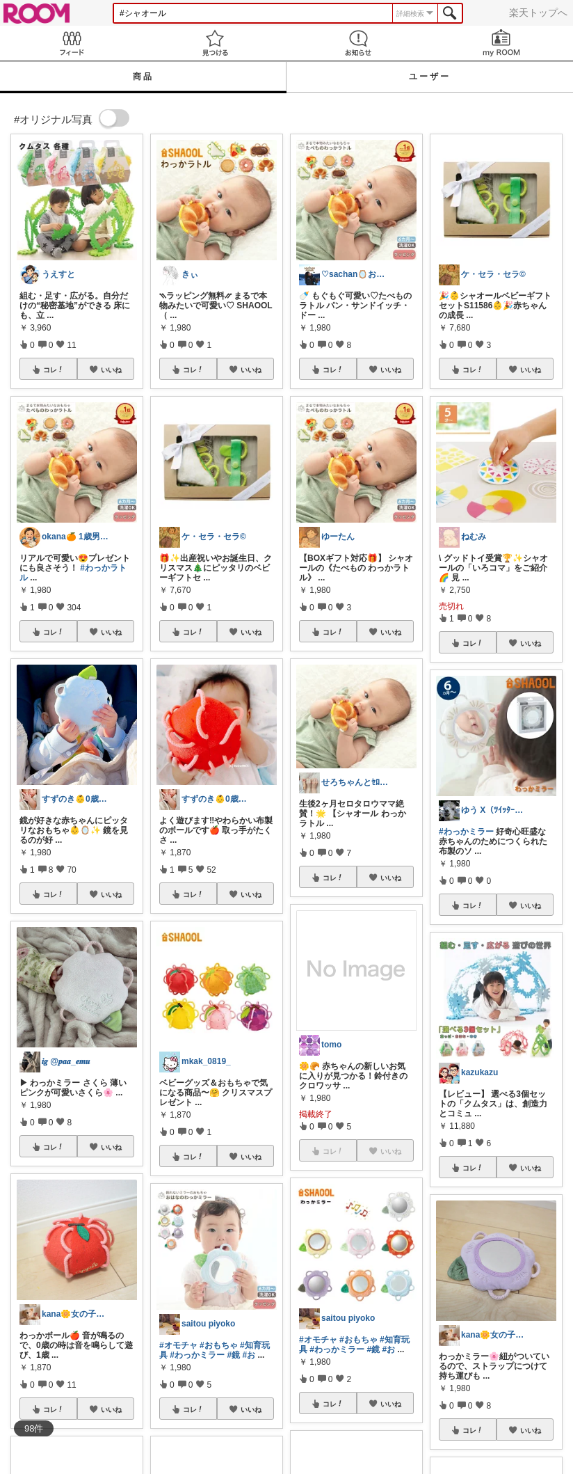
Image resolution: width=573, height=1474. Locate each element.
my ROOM (501, 43)
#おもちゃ (219, 1345)
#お (248, 1355)
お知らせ (358, 43)
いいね (111, 369)
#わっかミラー (197, 1355)
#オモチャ (178, 1345)
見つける (214, 43)
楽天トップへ (538, 12)
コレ (53, 369)
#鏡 (233, 1355)
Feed (71, 43)
